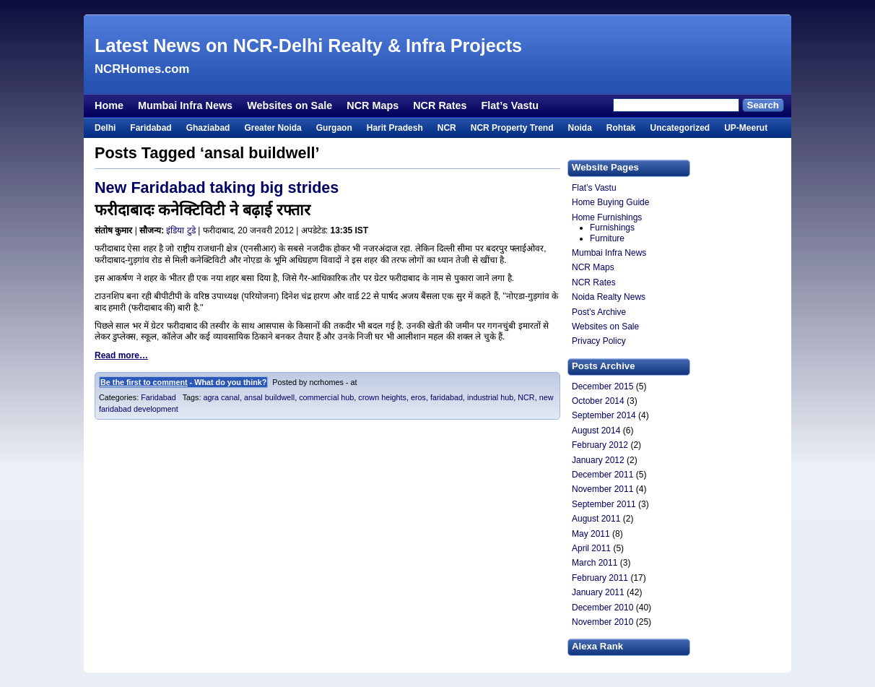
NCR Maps (373, 105)
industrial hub (490, 397)
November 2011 (602, 489)
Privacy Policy (599, 341)
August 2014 (596, 430)
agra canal (221, 397)
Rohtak (621, 128)
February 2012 (600, 445)
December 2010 (602, 607)
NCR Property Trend (512, 128)
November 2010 (602, 622)
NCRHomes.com (142, 69)
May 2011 (591, 534)
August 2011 (596, 519)
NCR (447, 128)
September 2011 (604, 504)
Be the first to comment (144, 382)
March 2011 (594, 563)
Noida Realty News (608, 297)
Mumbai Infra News (185, 105)
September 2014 (604, 415)
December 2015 (602, 386)
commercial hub (326, 397)
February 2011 (600, 578)
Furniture (607, 238)
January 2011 (598, 592)
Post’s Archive (599, 312)
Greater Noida (272, 128)
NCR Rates (439, 105)
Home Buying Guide (610, 202)
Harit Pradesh (395, 128)
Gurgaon (334, 128)
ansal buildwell (269, 397)
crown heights (382, 397)
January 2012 (598, 460)
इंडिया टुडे (180, 230)
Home (109, 105)
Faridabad (150, 128)
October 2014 (598, 401)
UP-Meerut (745, 128)
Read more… (121, 355)
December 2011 (602, 475)
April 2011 (591, 548)
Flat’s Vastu (510, 105)
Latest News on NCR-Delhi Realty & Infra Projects (308, 45)
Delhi (105, 128)
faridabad (446, 397)
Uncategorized (680, 128)
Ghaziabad (208, 128)
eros (418, 397)
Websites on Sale (289, 105)
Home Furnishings (607, 217)
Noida (579, 128)
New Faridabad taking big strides (217, 187)
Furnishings (612, 227)
